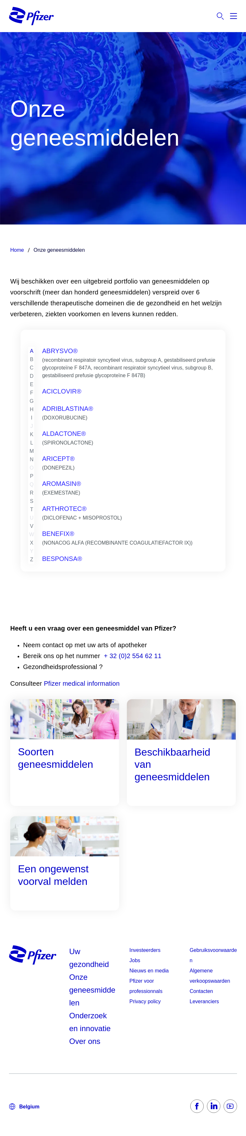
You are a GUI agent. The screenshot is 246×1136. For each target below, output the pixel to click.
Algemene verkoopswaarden (210, 976)
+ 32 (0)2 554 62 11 (132, 655)
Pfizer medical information (80, 683)
